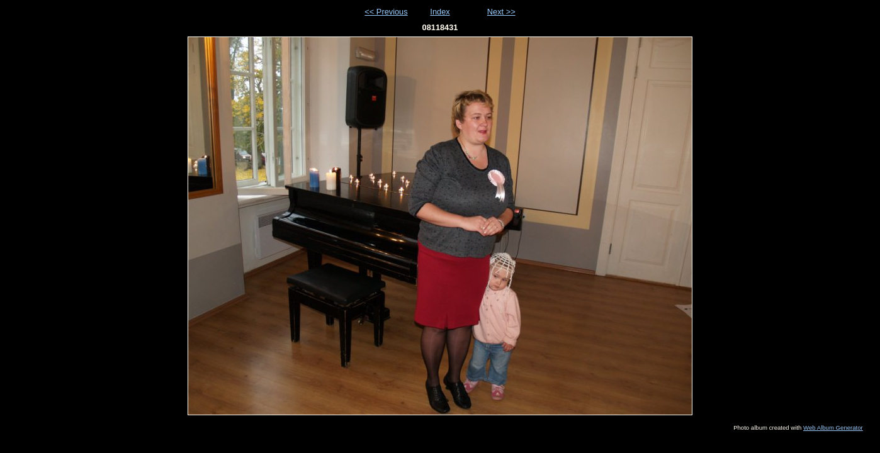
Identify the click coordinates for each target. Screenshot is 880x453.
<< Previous (385, 11)
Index (439, 11)
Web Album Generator (833, 427)
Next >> (501, 11)
